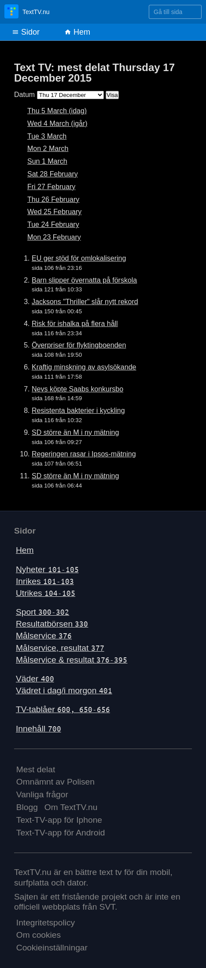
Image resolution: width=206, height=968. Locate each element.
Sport (42, 612)
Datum (24, 94)
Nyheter (47, 569)
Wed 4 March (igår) (57, 123)
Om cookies (38, 934)
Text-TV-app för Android (60, 832)
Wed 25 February (54, 211)
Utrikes (45, 593)
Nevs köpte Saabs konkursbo (77, 389)
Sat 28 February (52, 174)
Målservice (44, 635)
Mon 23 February (54, 237)
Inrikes (45, 581)
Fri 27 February (51, 186)
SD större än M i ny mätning (75, 432)
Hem (77, 32)
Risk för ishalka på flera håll (75, 323)
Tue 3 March (46, 136)
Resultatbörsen (52, 623)
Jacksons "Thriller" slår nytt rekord (85, 301)
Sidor (26, 32)
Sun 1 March (47, 161)
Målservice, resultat (60, 648)
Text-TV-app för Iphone (59, 820)
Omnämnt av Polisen (55, 781)
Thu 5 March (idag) (57, 111)
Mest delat (35, 769)
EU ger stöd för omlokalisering (79, 258)
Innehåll (38, 728)
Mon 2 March (47, 148)
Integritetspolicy (45, 922)
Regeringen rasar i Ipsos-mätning (84, 454)
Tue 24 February (53, 224)
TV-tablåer (63, 709)
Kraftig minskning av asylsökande (84, 367)
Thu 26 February (53, 199)
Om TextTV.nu (71, 807)
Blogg (27, 807)
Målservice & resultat (71, 659)
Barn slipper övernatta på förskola (84, 280)
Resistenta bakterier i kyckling (78, 410)
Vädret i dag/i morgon (64, 690)
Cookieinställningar (52, 947)
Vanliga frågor (42, 794)
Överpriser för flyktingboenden (79, 345)
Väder (35, 678)
